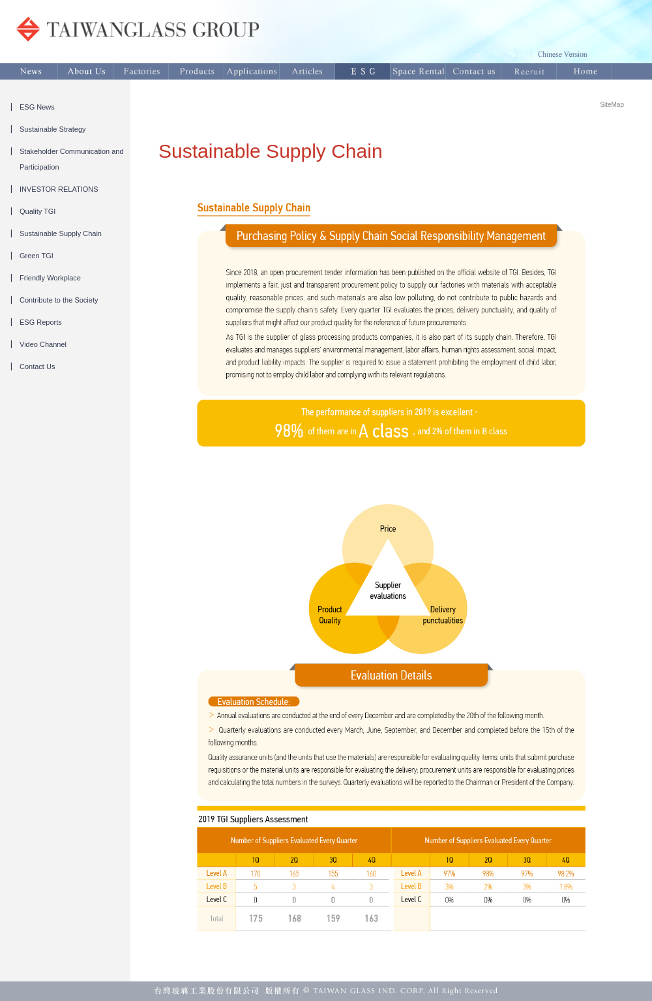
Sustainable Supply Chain (61, 233)
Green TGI (36, 256)
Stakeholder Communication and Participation (72, 159)
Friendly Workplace (50, 278)
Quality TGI (37, 211)
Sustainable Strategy (53, 129)
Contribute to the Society (59, 300)
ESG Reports (41, 322)
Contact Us (37, 366)
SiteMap (612, 104)
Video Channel (43, 344)
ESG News (37, 107)
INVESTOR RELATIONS (59, 189)
